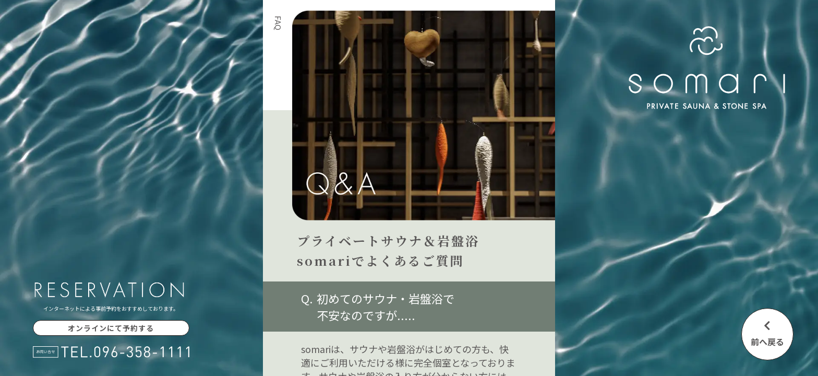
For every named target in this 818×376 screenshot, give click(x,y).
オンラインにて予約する (111, 328)
